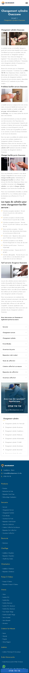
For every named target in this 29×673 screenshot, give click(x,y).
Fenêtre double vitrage (9, 615)
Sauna (4, 633)
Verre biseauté (6, 620)
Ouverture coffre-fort (9, 378)
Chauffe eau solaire (8, 559)
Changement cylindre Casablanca (14, 431)
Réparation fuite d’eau (8, 494)
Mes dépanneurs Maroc (20, 668)
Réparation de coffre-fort (10, 372)
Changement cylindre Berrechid (13, 450)
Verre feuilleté (6, 617)
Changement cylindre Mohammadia (14, 438)
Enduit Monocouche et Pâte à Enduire (13, 662)
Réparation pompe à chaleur (10, 584)
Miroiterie (5, 623)
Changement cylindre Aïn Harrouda (14, 423)
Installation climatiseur (8, 569)
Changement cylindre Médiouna (13, 435)
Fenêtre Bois (6, 600)
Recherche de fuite (8, 491)
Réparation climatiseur (8, 572)
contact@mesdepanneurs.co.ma (14, 410)
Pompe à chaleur (7, 581)
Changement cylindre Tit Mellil (13, 442)
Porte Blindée (7, 344)
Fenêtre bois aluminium (9, 609)
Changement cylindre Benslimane (14, 446)
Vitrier (4, 594)
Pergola (5, 639)
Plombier (5, 488)
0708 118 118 (14, 670)
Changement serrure (9, 332)
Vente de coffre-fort (9, 361)
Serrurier (5, 327)
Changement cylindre (9, 338)
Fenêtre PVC (6, 597)
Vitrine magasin (7, 642)
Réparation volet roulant (10, 355)
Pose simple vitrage (8, 612)
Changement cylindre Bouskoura (14, 427)
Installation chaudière (8, 553)
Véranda (5, 636)
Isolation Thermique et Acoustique (12, 652)
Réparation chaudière (8, 556)
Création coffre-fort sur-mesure (12, 366)
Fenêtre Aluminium (7, 603)
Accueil (13, 18)
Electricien (5, 543)
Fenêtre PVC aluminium (9, 606)
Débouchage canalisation (9, 497)
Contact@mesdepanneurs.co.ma (12, 473)
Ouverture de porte (9, 349)
